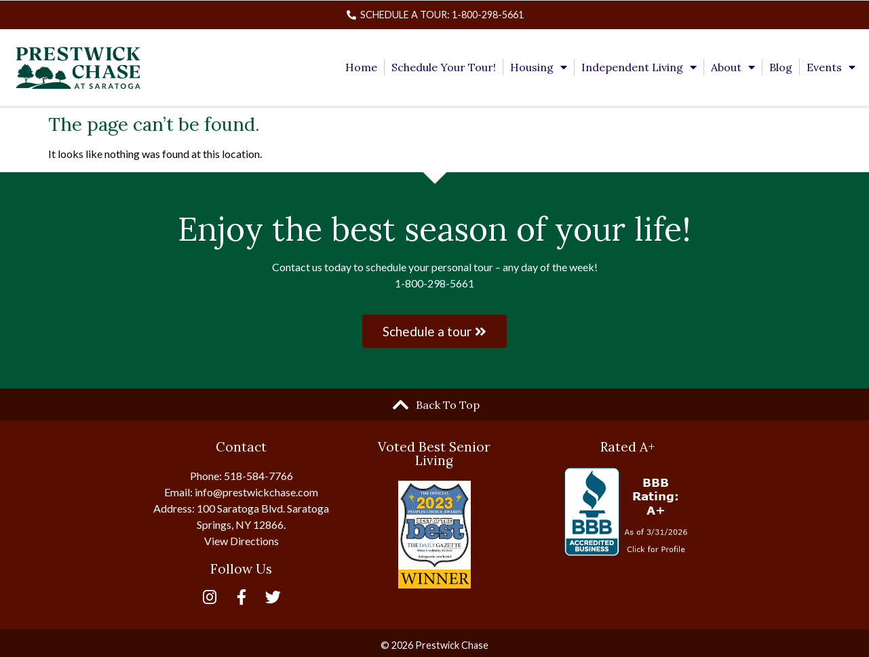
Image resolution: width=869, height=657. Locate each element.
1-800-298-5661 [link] (434, 283)
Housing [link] (538, 67)
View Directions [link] (241, 540)
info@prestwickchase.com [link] (256, 491)
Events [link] (831, 67)
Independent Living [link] (639, 67)
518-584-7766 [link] (258, 475)
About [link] (733, 67)
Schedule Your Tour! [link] (443, 67)
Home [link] (361, 67)
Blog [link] (780, 67)
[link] (434, 14)
